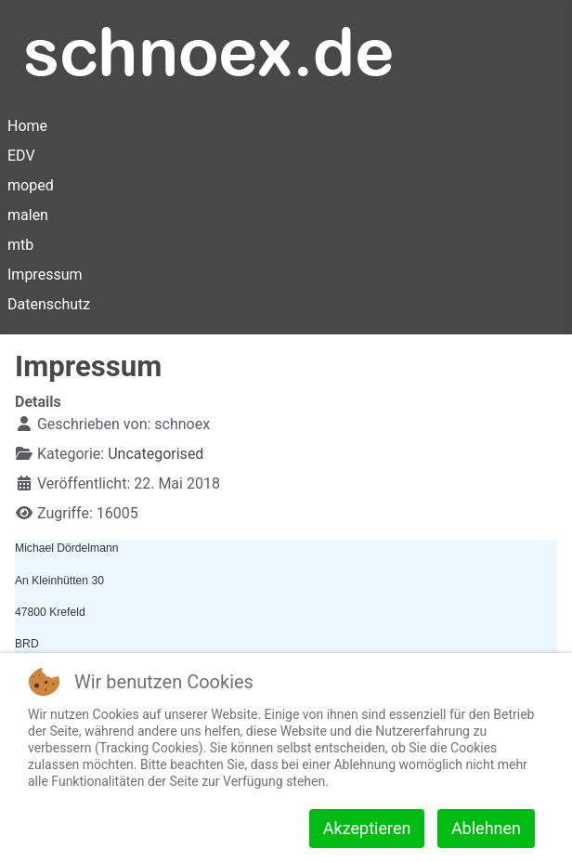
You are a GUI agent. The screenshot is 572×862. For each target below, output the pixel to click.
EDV (21, 155)
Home (27, 126)
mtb (20, 245)
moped (30, 185)
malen (27, 215)
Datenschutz (48, 304)
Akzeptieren (367, 828)
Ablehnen (486, 828)
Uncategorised (155, 454)
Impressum (45, 274)
